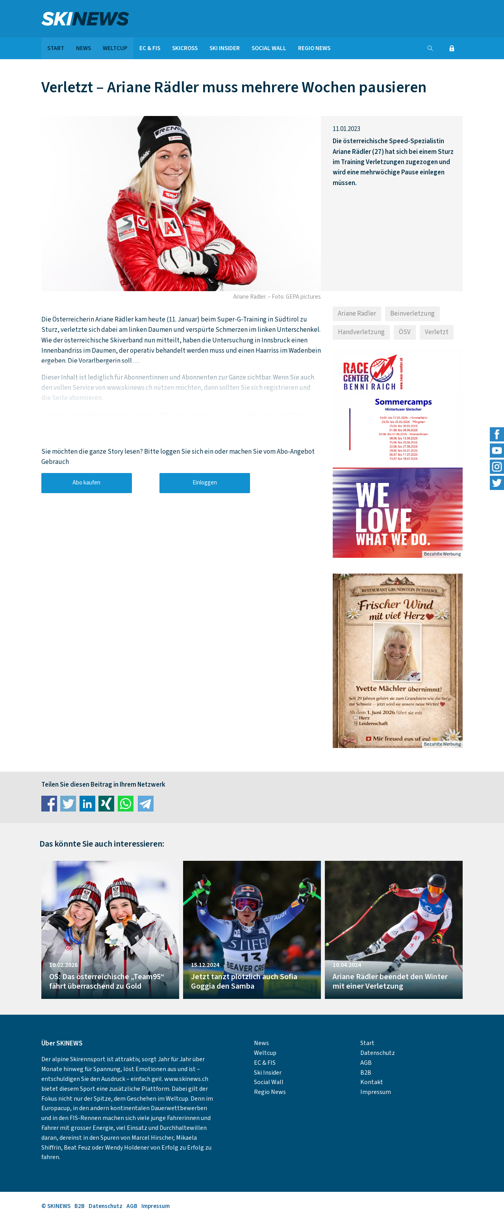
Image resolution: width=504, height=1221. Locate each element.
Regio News (314, 48)
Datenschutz (377, 1053)
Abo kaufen (86, 483)
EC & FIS (149, 48)
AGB (366, 1062)
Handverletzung (361, 332)
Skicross (185, 48)
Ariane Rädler (357, 313)
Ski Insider (224, 48)
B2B (365, 1072)
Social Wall (269, 48)
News (83, 48)
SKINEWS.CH (110, 19)
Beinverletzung (412, 313)
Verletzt (436, 332)
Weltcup (115, 48)
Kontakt (371, 1082)
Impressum (375, 1092)
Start (55, 48)
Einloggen (205, 483)
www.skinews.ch (186, 1079)
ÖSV (405, 332)
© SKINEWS (55, 1206)
